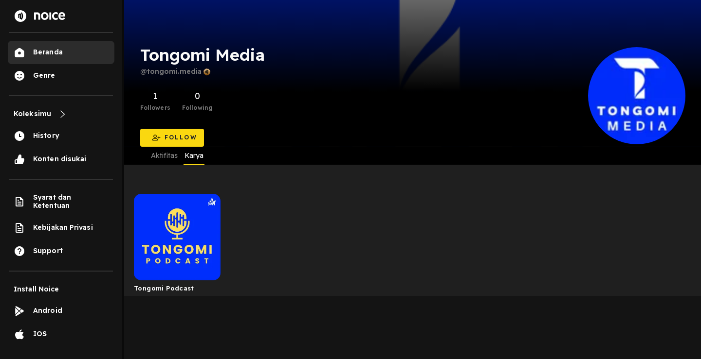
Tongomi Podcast (164, 288)
